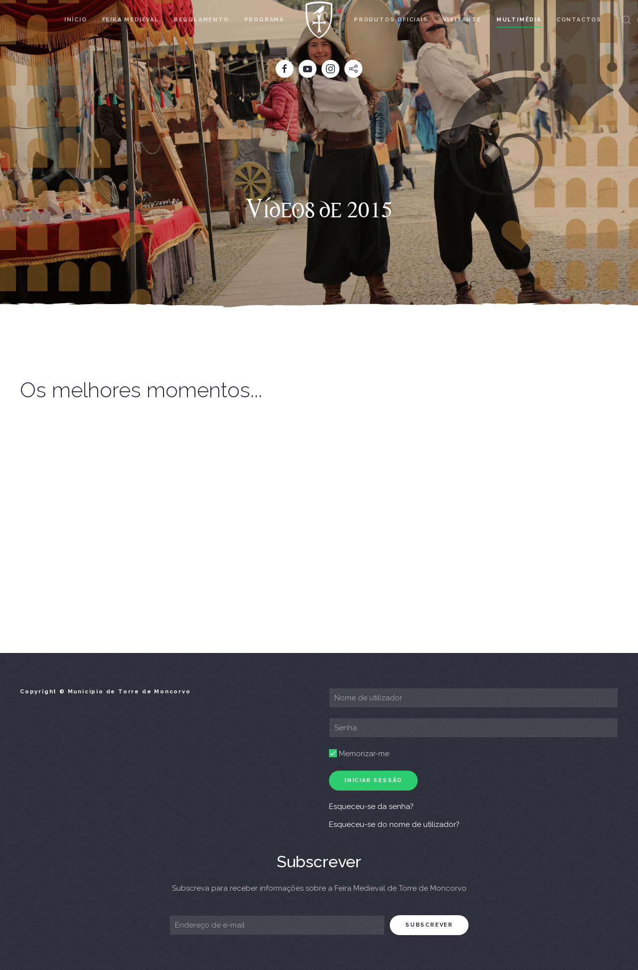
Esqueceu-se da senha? (371, 806)
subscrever (429, 925)
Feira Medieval (130, 19)
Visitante (462, 19)
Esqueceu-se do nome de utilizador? (394, 824)
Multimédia (518, 19)
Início (75, 19)
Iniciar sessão (373, 780)
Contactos (579, 19)
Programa (264, 19)
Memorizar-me (359, 753)
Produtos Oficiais (391, 19)
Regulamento (201, 19)
